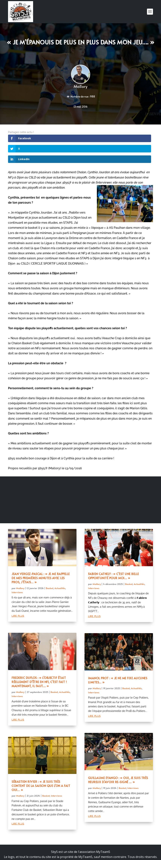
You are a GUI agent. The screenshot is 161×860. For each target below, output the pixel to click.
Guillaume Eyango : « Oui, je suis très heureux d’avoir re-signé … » (118, 759)
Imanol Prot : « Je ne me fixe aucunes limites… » (117, 659)
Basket (49, 567)
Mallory (80, 86)
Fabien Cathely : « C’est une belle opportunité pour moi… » (113, 555)
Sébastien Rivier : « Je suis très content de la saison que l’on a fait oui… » (41, 765)
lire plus (18, 595)
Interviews (17, 571)
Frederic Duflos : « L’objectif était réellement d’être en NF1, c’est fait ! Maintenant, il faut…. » (39, 661)
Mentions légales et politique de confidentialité (80, 841)
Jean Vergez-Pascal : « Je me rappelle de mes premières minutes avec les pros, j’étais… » (41, 557)
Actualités (59, 567)
